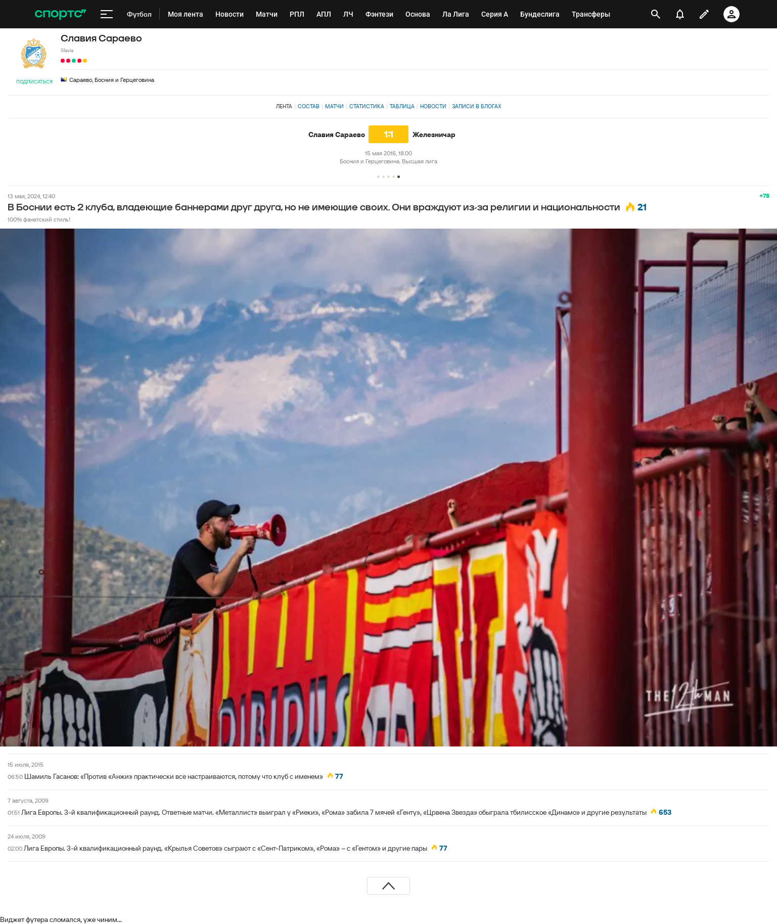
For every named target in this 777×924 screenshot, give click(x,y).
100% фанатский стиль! (39, 219)
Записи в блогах (476, 106)
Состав (308, 106)
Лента (284, 106)
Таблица (402, 106)
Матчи (334, 106)
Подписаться (34, 81)
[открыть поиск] (655, 14)
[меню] (107, 14)
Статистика (366, 106)
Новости (433, 106)
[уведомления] (680, 14)
